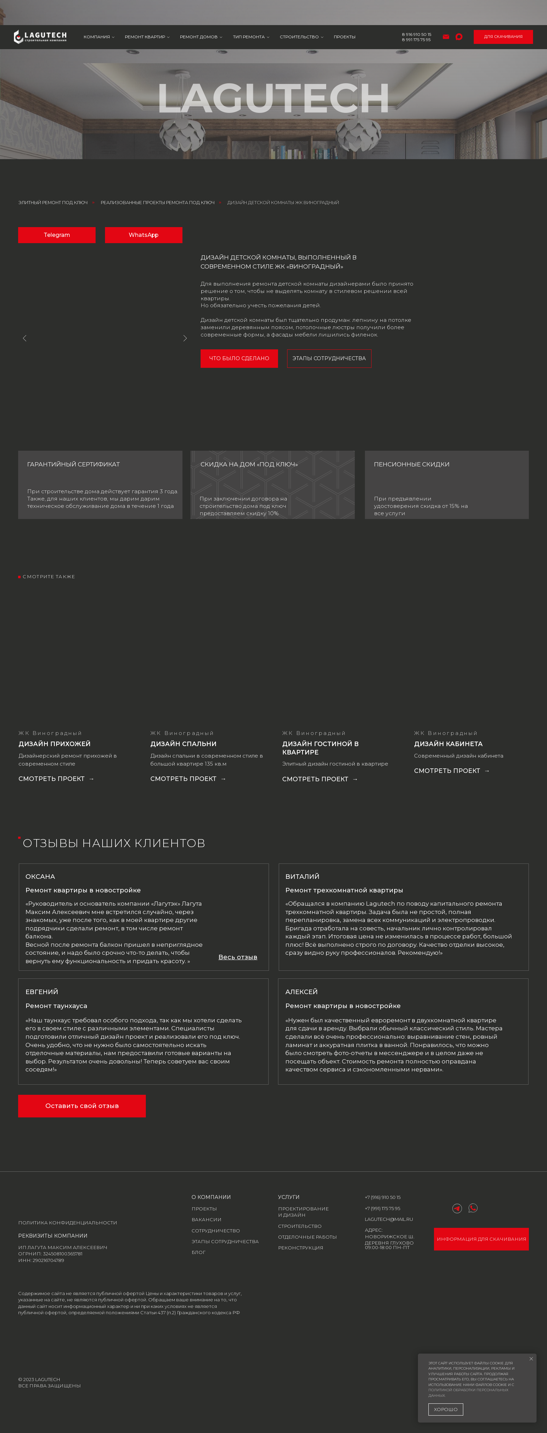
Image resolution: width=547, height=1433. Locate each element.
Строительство (299, 12)
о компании (211, 1197)
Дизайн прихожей (54, 744)
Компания (97, 12)
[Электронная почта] (446, 11)
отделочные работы (307, 1237)
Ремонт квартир (145, 12)
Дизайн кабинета (448, 744)
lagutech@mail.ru (389, 1219)
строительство (300, 1226)
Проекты (344, 12)
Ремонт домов (199, 12)
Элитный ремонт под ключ (53, 202)
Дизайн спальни (183, 744)
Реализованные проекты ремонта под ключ (158, 202)
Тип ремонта (249, 12)
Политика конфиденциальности (67, 1222)
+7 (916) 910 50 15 (382, 1197)
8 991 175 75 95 (416, 14)
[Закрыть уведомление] (531, 1358)
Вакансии (207, 1219)
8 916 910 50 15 (416, 9)
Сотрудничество (216, 1230)
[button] (237, 957)
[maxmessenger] (459, 11)
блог (198, 1252)
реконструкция (300, 1247)
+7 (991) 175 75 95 (382, 1208)
